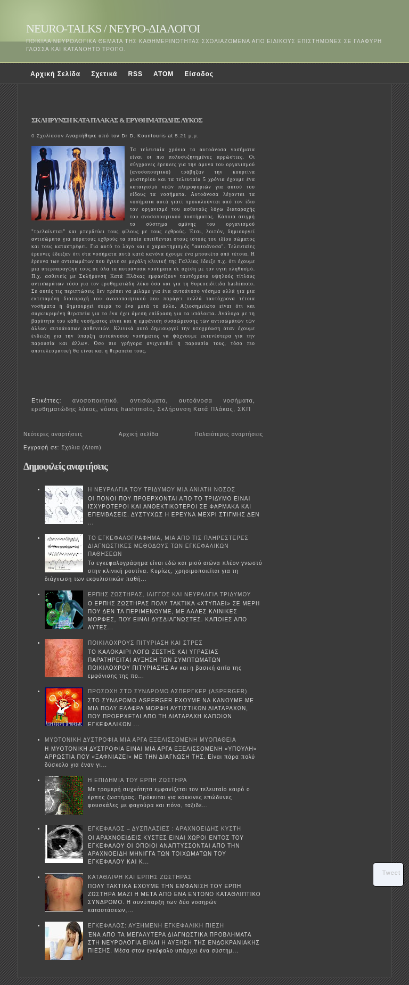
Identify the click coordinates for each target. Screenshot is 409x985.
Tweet (391, 872)
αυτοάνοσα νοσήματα (216, 400)
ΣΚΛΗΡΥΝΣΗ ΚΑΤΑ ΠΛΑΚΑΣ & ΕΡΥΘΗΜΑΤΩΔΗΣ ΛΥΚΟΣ (116, 120)
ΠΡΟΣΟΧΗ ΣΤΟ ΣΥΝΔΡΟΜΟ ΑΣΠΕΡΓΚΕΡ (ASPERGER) (167, 691)
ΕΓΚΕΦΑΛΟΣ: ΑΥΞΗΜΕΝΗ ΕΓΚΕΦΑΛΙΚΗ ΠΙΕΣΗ (156, 926)
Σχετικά (104, 74)
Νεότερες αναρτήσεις (53, 434)
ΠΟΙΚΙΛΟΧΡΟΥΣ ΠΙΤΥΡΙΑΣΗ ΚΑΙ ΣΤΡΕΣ (145, 643)
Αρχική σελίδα (139, 434)
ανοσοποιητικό (94, 400)
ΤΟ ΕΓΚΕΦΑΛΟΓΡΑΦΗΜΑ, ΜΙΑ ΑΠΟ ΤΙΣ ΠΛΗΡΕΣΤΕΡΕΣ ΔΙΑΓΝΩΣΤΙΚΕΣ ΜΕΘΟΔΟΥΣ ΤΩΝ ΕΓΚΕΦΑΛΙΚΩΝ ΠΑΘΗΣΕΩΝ (168, 546)
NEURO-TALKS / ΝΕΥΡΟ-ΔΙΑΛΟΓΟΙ (113, 28)
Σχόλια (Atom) (81, 447)
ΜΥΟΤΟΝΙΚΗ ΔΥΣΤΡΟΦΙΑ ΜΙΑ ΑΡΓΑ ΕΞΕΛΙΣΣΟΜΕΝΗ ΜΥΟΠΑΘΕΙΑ (140, 740)
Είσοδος (199, 74)
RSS (135, 74)
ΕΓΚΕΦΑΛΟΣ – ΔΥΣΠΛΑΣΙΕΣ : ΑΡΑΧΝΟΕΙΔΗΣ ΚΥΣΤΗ (164, 829)
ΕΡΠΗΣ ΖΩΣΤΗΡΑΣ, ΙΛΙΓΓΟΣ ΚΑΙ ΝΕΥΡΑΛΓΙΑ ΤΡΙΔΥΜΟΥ (169, 594)
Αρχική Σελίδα (55, 74)
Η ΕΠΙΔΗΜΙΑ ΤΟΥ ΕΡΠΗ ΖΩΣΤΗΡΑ (137, 780)
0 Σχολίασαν (47, 135)
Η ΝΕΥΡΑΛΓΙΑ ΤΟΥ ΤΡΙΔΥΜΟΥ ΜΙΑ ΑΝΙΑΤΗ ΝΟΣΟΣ (161, 489)
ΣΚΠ (244, 409)
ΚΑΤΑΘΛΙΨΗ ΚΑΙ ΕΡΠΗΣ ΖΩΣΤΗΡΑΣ (140, 877)
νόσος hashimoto (127, 409)
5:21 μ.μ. (187, 135)
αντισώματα (148, 400)
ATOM (163, 74)
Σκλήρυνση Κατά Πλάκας (195, 409)
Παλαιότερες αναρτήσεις (228, 434)
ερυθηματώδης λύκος (63, 409)
